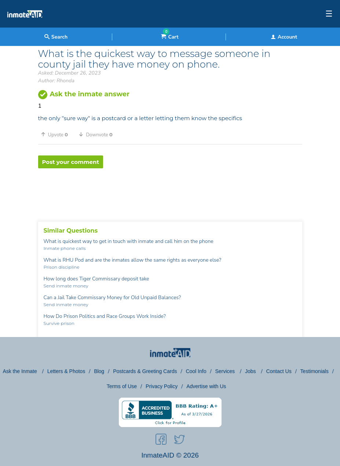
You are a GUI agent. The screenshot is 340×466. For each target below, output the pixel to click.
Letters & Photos (66, 371)
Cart (169, 36)
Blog (99, 371)
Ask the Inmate (20, 371)
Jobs (251, 371)
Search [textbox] (55, 36)
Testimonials (314, 371)
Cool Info (196, 371)
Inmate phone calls (65, 248)
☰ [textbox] (329, 13)
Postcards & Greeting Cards (145, 371)
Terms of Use (122, 386)
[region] (170, 192)
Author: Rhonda (56, 80)
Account (284, 36)
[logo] (24, 26)
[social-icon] (161, 441)
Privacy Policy (162, 386)
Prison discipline (62, 267)
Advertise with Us (206, 386)
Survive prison (59, 323)
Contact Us (278, 371)
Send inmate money (66, 285)
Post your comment (70, 161)
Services (225, 371)
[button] (57, 134)
